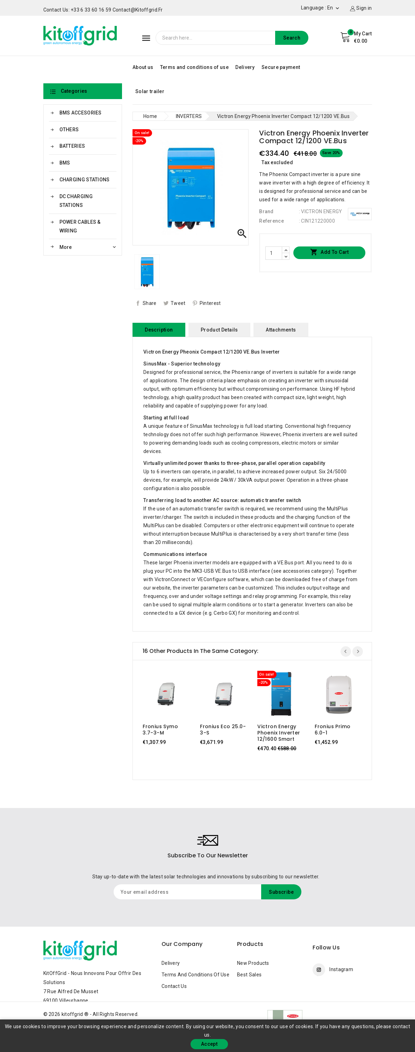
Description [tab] (159, 330)
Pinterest (210, 303)
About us (143, 67)
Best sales (249, 974)
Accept (209, 1044)
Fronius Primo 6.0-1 (332, 729)
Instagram (341, 969)
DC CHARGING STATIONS (76, 201)
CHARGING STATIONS (84, 179)
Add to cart (329, 252)
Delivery (245, 67)
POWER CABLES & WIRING (80, 226)
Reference (271, 221)
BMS (64, 163)
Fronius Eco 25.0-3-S (223, 729)
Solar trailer (149, 91)
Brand (266, 211)
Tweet (178, 303)
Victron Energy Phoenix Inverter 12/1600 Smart (278, 732)
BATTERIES (72, 146)
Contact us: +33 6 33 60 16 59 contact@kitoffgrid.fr (103, 10)
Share (150, 303)
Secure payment (281, 67)
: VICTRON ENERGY (320, 211)
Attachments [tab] (281, 330)
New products (253, 963)
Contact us (174, 986)
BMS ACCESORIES (80, 113)
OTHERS (69, 129)
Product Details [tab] (219, 330)
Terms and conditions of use (194, 67)
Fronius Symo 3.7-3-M (160, 729)
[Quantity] (273, 253)
